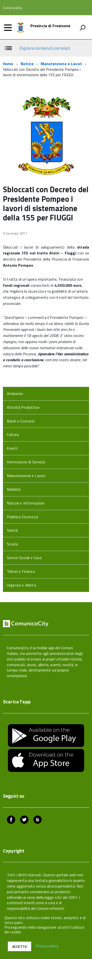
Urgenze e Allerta (21, 585)
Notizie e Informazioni (26, 503)
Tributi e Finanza (21, 571)
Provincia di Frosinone (50, 26)
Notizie (27, 64)
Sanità (12, 530)
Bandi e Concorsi (21, 421)
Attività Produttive (23, 407)
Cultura (13, 434)
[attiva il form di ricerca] (82, 27)
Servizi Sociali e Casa (24, 558)
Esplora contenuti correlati (45, 48)
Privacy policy (47, 946)
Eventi (12, 448)
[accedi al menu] (8, 28)
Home (8, 64)
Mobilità (13, 489)
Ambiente (15, 393)
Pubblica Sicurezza (22, 517)
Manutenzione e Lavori (61, 64)
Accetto (19, 946)
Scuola (12, 544)
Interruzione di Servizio (26, 462)
